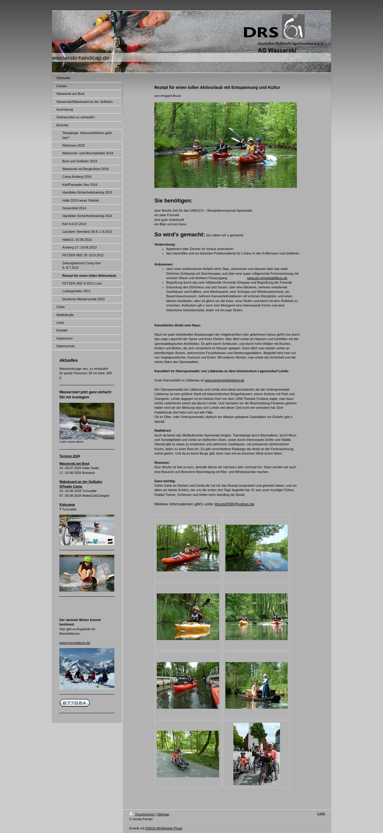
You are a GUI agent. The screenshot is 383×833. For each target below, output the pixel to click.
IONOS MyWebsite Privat (163, 828)
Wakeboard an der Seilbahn (80, 481)
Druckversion (142, 814)
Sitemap (163, 814)
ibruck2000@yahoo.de (234, 504)
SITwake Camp (70, 486)
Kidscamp (67, 504)
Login (321, 813)
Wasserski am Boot (74, 463)
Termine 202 (68, 456)
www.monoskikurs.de (74, 643)
